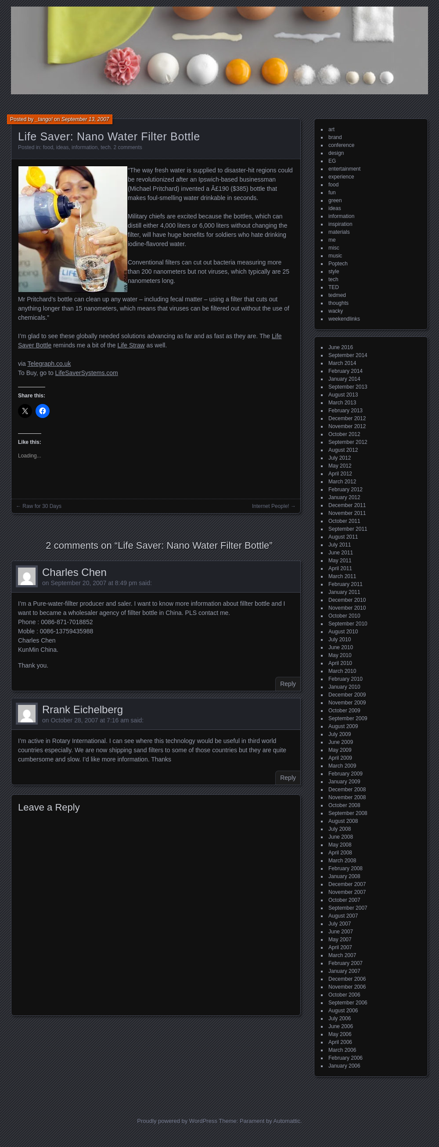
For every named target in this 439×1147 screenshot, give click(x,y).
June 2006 (340, 1026)
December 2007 (347, 884)
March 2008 (342, 861)
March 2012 (342, 482)
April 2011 (340, 568)
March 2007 (342, 955)
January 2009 (344, 782)
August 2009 (343, 726)
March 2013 (342, 403)
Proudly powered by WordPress (177, 1121)
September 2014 (347, 355)
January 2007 (344, 971)
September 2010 (347, 624)
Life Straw (130, 345)
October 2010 (344, 616)
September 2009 (347, 718)
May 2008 (340, 845)
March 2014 (342, 363)
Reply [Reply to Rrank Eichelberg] (288, 777)
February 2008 (345, 868)
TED (333, 287)
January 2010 (344, 687)
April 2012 (340, 474)
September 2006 (347, 1003)
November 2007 (347, 892)
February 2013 (345, 410)
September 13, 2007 (85, 119)
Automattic (286, 1121)
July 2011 (339, 545)
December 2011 (347, 505)
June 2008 (340, 837)
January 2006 (344, 1066)
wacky (335, 311)
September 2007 (347, 908)
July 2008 (339, 829)
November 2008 (347, 797)
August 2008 (343, 821)
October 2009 (344, 710)
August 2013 (343, 395)
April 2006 (340, 1042)
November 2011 (347, 513)
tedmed (337, 295)
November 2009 (347, 703)
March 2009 (342, 766)
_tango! (44, 119)
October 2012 (344, 434)
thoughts (338, 303)
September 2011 (347, 529)
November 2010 (347, 608)
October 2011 (344, 521)
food (48, 147)
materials (339, 232)
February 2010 (345, 679)
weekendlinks (344, 319)
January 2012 (344, 497)
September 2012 (347, 442)
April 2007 (340, 947)
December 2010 (347, 600)
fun (332, 192)
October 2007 (344, 900)
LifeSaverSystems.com (86, 372)
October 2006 (344, 995)
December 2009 (347, 695)
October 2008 (344, 805)
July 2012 (339, 458)
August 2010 (343, 632)
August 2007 (343, 916)
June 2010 (340, 647)
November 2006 (347, 987)
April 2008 (340, 853)
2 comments (128, 147)
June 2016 (340, 347)
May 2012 (340, 466)
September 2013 (347, 387)
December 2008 (347, 789)
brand (335, 137)
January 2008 (344, 876)
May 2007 (340, 939)
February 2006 (345, 1058)
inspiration (340, 224)
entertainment (344, 169)
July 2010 (339, 639)
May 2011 (340, 560)
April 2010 (340, 663)
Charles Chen (74, 572)
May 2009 (340, 750)
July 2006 (339, 1018)
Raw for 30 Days (41, 506)
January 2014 (344, 379)
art (331, 129)
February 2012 (345, 489)
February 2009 (345, 774)
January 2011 (344, 592)
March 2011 (342, 576)
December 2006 (347, 979)
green (335, 200)
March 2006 (342, 1050)
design (336, 153)
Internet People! (270, 506)
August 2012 (343, 450)
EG (332, 161)
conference (341, 145)
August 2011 (343, 537)
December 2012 (347, 418)
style (333, 271)
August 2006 (343, 1011)
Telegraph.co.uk (49, 363)
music (335, 256)
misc (333, 248)
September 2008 (347, 813)
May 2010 (340, 655)
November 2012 (347, 426)
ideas (62, 147)
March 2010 (342, 671)
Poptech (338, 264)
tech (106, 147)
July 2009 (339, 734)
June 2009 (340, 742)
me (332, 240)
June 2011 (340, 553)
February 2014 (345, 371)
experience (341, 177)
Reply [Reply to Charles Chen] (288, 683)
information (84, 147)
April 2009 (340, 758)
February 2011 (345, 584)
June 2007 (340, 932)
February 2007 (345, 963)
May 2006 (340, 1034)
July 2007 (339, 924)
